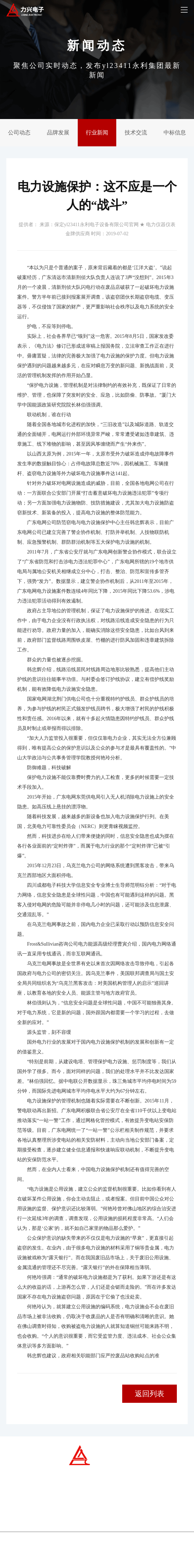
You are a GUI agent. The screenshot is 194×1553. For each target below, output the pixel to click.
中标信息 (175, 132)
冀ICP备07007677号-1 (70, 1545)
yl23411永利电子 (128, 1545)
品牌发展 (58, 132)
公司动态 (19, 132)
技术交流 (136, 132)
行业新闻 (97, 132)
